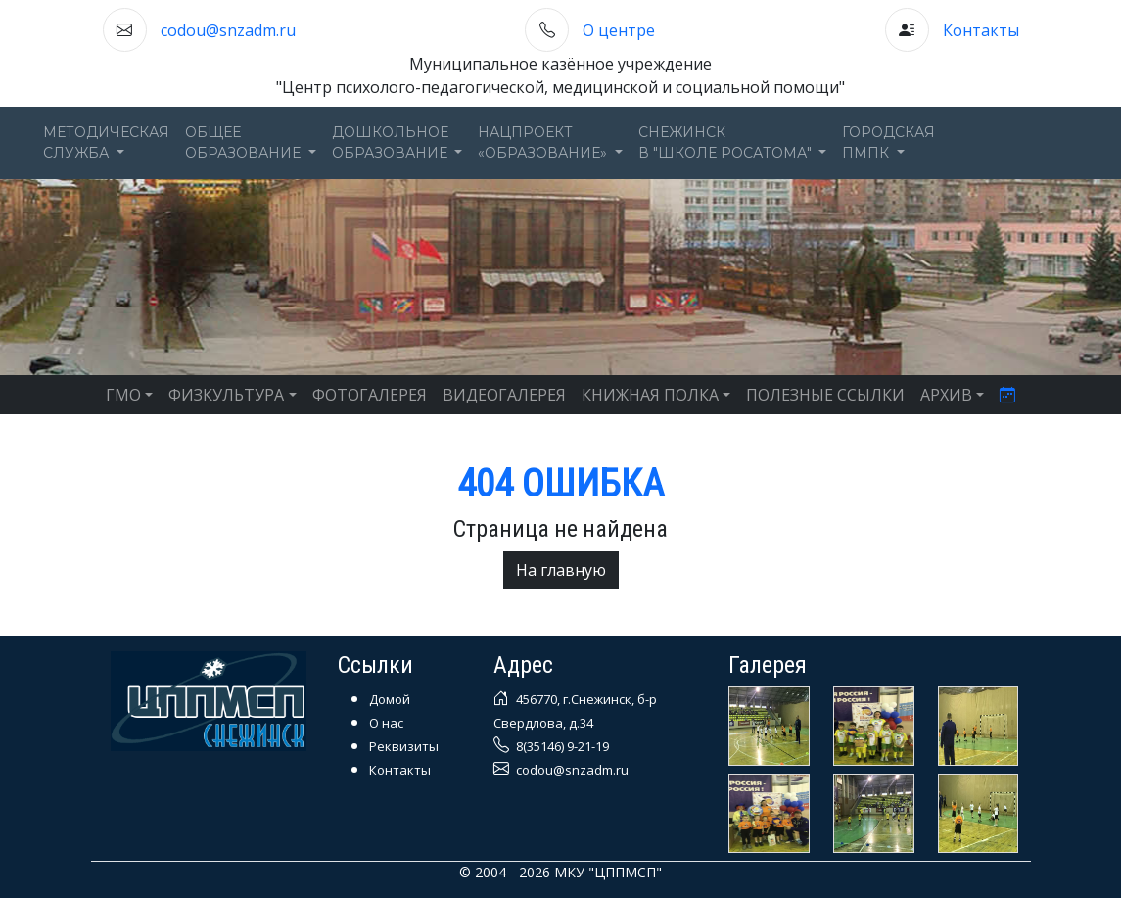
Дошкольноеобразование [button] (391, 142)
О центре (619, 30)
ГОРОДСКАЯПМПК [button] (888, 142)
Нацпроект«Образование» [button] (544, 142)
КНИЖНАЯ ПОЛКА (650, 394)
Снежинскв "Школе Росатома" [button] (727, 142)
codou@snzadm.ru (228, 30)
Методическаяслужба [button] (106, 142)
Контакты (981, 30)
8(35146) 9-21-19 (561, 746)
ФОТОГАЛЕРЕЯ (369, 394)
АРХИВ (946, 394)
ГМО (123, 394)
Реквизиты (404, 746)
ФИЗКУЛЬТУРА (226, 394)
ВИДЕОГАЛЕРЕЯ (504, 394)
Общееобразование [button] (244, 142)
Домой (389, 699)
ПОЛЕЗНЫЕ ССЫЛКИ (825, 394)
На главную (561, 570)
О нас (386, 723)
